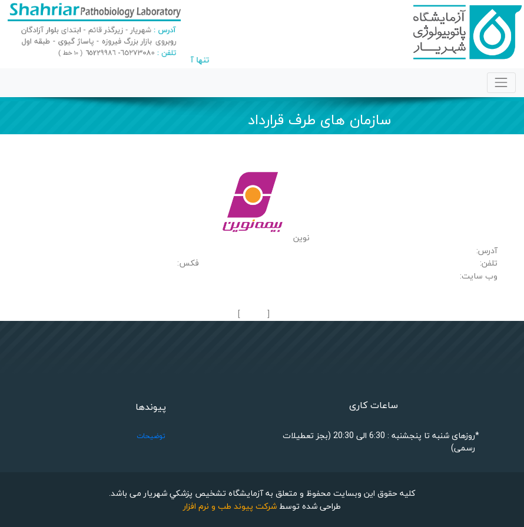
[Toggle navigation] (501, 82)
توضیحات (151, 436)
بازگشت (253, 315)
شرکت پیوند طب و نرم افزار (230, 506)
